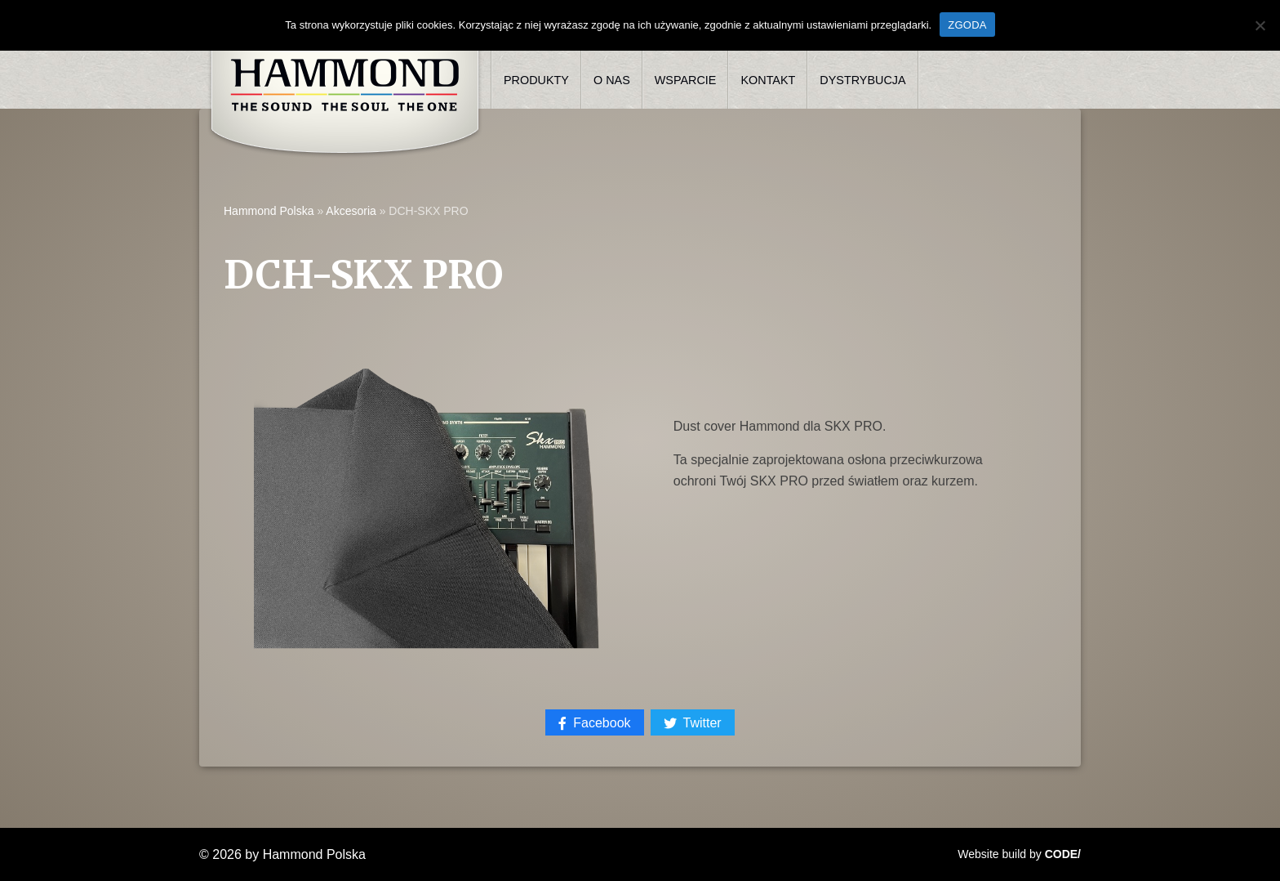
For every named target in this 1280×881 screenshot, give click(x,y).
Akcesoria (351, 210)
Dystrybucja (862, 80)
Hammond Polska (269, 210)
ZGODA (967, 25)
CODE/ (1063, 854)
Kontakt (767, 80)
